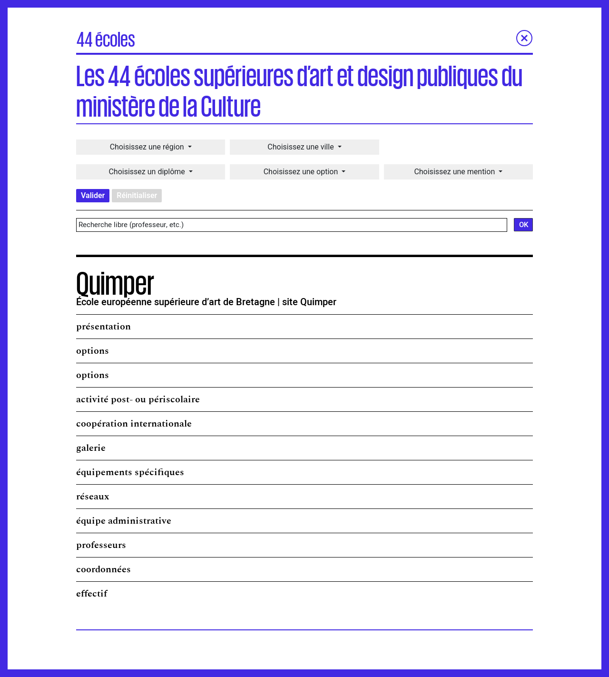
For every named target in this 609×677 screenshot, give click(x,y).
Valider (93, 195)
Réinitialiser (137, 195)
